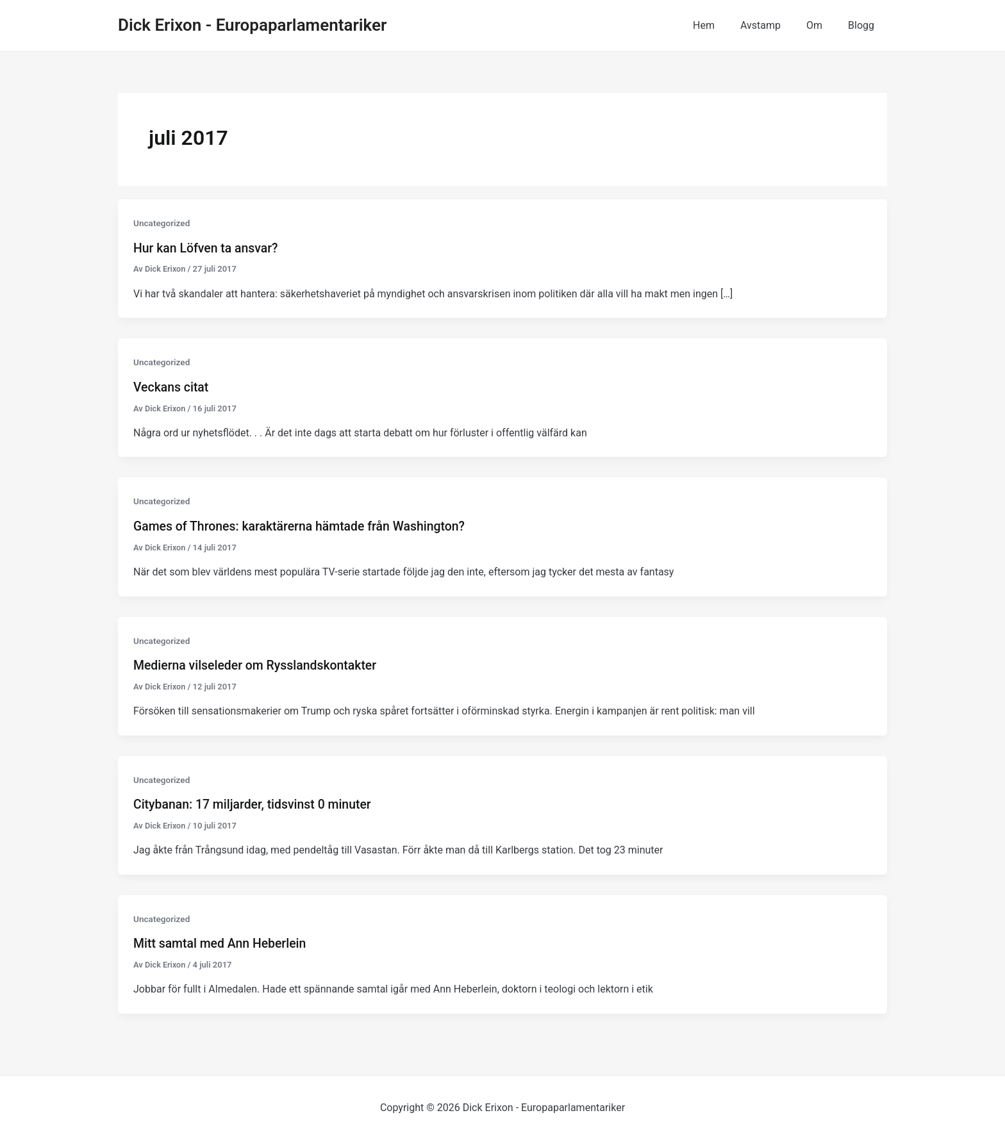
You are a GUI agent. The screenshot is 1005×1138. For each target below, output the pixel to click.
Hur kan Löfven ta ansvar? (207, 247)
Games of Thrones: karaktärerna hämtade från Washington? (304, 525)
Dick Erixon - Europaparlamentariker (252, 25)
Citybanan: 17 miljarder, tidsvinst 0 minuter (255, 803)
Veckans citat (172, 386)
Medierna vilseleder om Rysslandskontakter (258, 664)
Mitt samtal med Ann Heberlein (222, 941)
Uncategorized (162, 223)
